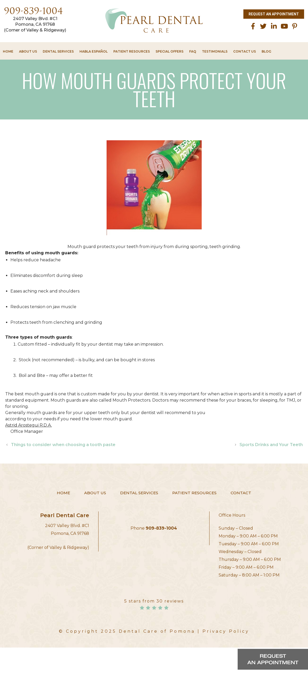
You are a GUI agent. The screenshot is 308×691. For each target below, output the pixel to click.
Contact (241, 492)
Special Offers (169, 51)
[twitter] (263, 26)
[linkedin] (274, 26)
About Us (28, 51)
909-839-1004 (33, 11)
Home (8, 51)
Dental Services (58, 51)
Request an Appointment (274, 14)
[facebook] (253, 26)
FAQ (192, 51)
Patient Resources (131, 51)
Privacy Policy (225, 631)
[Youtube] (284, 26)
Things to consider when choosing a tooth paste (63, 444)
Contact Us (244, 51)
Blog (266, 51)
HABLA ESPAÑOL (93, 51)
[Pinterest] (294, 26)
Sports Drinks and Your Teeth (271, 444)
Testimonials (214, 51)
